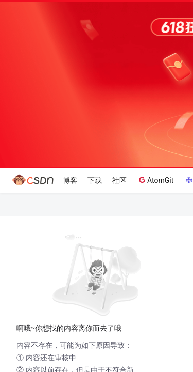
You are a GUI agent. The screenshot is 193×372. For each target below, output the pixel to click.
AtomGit (155, 180)
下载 (94, 180)
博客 (70, 180)
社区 (119, 180)
